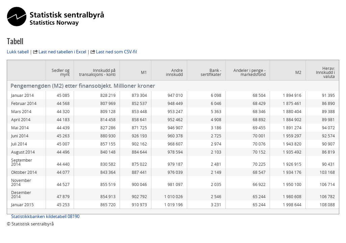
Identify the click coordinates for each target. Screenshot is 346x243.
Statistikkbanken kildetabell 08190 (45, 212)
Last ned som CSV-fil (116, 52)
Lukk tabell (18, 52)
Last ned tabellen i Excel (62, 52)
